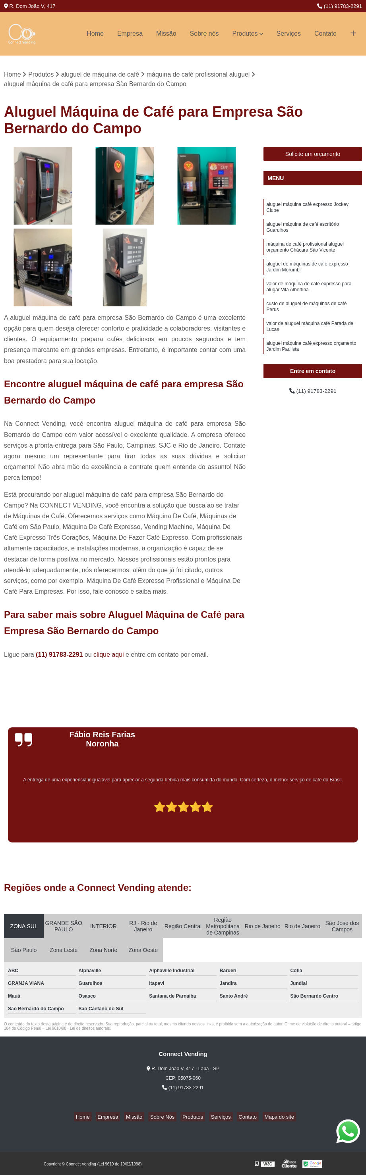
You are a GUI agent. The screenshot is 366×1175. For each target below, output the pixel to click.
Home (95, 33)
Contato (325, 33)
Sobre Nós (164, 1118)
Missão (166, 33)
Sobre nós (204, 33)
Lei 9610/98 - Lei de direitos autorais (78, 1029)
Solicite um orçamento (313, 155)
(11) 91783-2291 (339, 6)
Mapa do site (266, 1118)
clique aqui (108, 655)
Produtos (245, 33)
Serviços (289, 33)
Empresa (130, 33)
